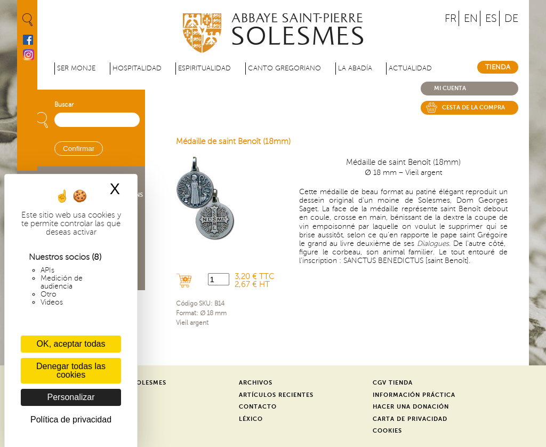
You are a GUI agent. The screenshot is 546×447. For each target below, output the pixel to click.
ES (491, 18)
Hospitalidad (137, 68)
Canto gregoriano (284, 68)
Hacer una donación (411, 407)
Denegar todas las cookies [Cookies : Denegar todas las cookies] (71, 370)
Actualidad (410, 68)
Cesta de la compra (473, 107)
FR (450, 18)
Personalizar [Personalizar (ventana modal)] (71, 397)
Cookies (387, 431)
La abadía (355, 68)
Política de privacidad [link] (70, 419)
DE (511, 18)
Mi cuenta (450, 88)
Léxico (251, 419)
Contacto (258, 407)
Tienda (497, 67)
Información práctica (414, 395)
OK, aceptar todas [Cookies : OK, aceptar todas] (71, 343)
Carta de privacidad (410, 419)
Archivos (255, 383)
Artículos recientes (276, 395)
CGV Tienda (393, 383)
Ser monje (76, 68)
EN (471, 18)
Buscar (64, 104)
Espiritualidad (204, 68)
